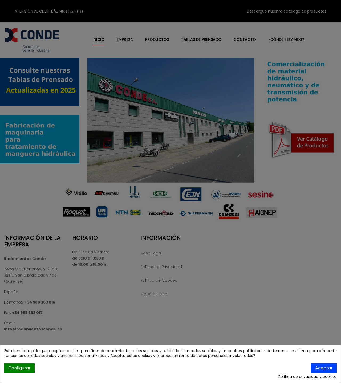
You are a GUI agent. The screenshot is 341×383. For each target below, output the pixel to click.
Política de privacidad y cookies (307, 376)
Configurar (19, 368)
